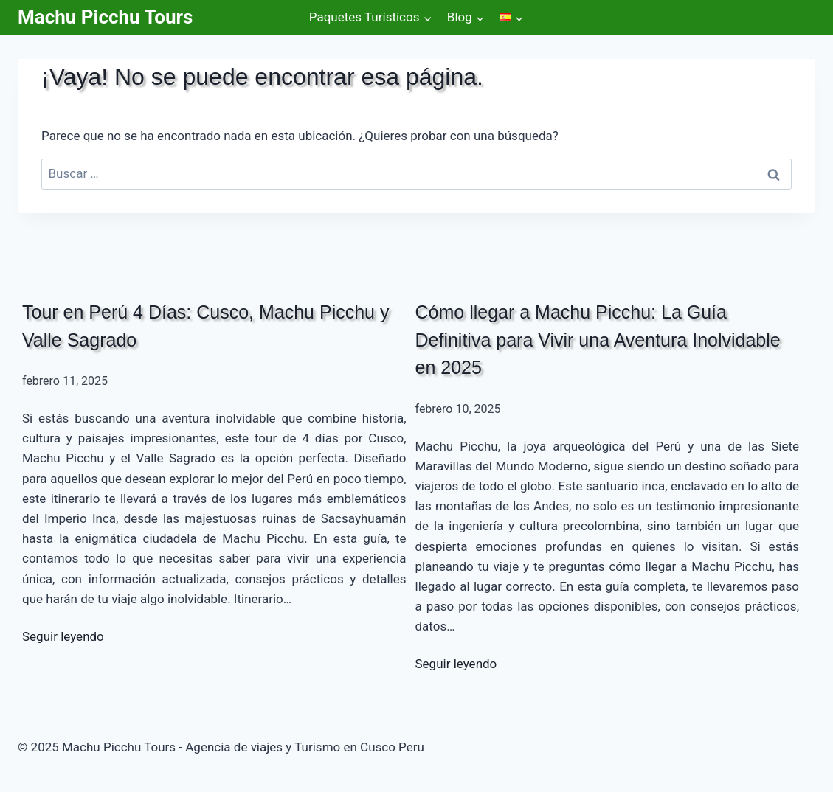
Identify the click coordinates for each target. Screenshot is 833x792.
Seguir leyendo (63, 636)
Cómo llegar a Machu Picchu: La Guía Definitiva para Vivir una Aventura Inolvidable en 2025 (598, 340)
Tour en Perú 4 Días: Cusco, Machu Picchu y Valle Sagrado (205, 326)
